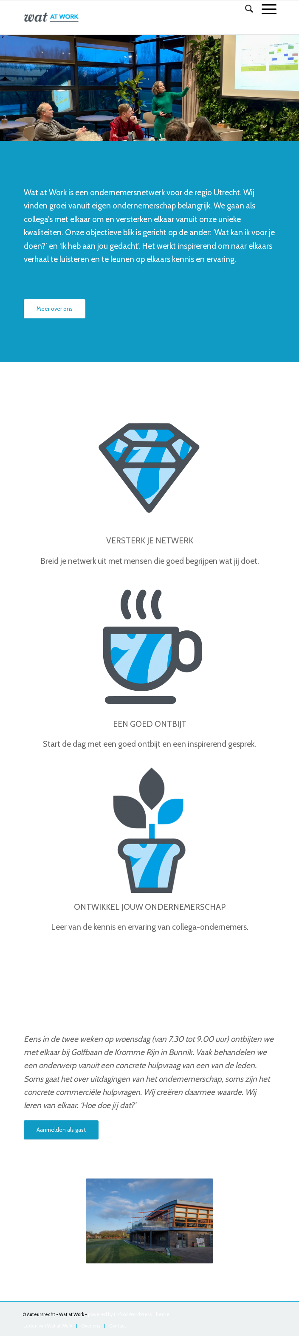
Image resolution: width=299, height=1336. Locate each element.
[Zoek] (245, 8)
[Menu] (264, 8)
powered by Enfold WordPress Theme (128, 1314)
